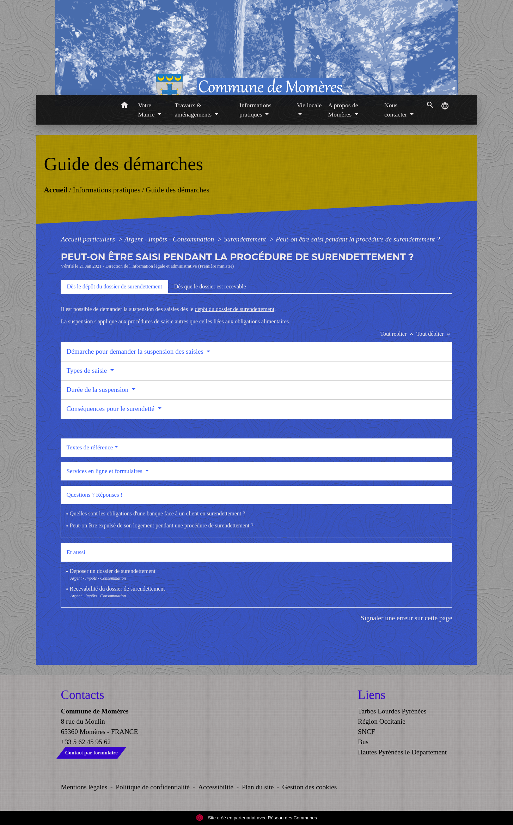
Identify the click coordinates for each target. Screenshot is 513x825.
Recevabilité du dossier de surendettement (117, 589)
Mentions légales (84, 787)
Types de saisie (87, 370)
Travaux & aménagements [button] (194, 110)
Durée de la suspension (98, 389)
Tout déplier (434, 334)
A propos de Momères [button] (343, 110)
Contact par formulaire (91, 752)
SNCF (366, 731)
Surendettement (246, 239)
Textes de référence (89, 447)
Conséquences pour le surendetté (111, 408)
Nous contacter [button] (396, 110)
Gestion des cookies (309, 787)
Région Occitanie (381, 721)
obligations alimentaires (262, 321)
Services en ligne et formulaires (105, 471)
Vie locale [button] (309, 105)
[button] (124, 106)
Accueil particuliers (88, 239)
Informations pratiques (106, 189)
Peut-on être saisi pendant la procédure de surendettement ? (358, 239)
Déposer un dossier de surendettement (112, 571)
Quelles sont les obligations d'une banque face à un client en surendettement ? (157, 513)
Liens (371, 695)
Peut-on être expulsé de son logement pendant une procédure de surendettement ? (161, 525)
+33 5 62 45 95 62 (86, 742)
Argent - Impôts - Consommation (170, 239)
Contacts (82, 695)
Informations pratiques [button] (255, 110)
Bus (363, 742)
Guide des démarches (177, 189)
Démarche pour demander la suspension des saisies (135, 351)
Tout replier (398, 334)
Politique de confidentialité (153, 787)
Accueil (55, 189)
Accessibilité (215, 787)
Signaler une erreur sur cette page (406, 618)
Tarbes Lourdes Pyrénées (392, 711)
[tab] (114, 286)
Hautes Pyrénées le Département (402, 752)
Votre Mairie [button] (147, 110)
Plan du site (258, 787)
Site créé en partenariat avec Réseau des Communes (256, 817)
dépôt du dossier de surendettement (234, 309)
